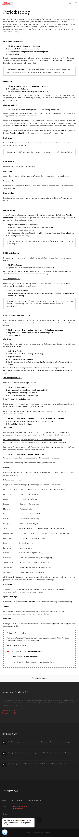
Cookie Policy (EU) (8, 710)
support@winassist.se (19, 806)
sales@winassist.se (18, 808)
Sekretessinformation (9, 713)
